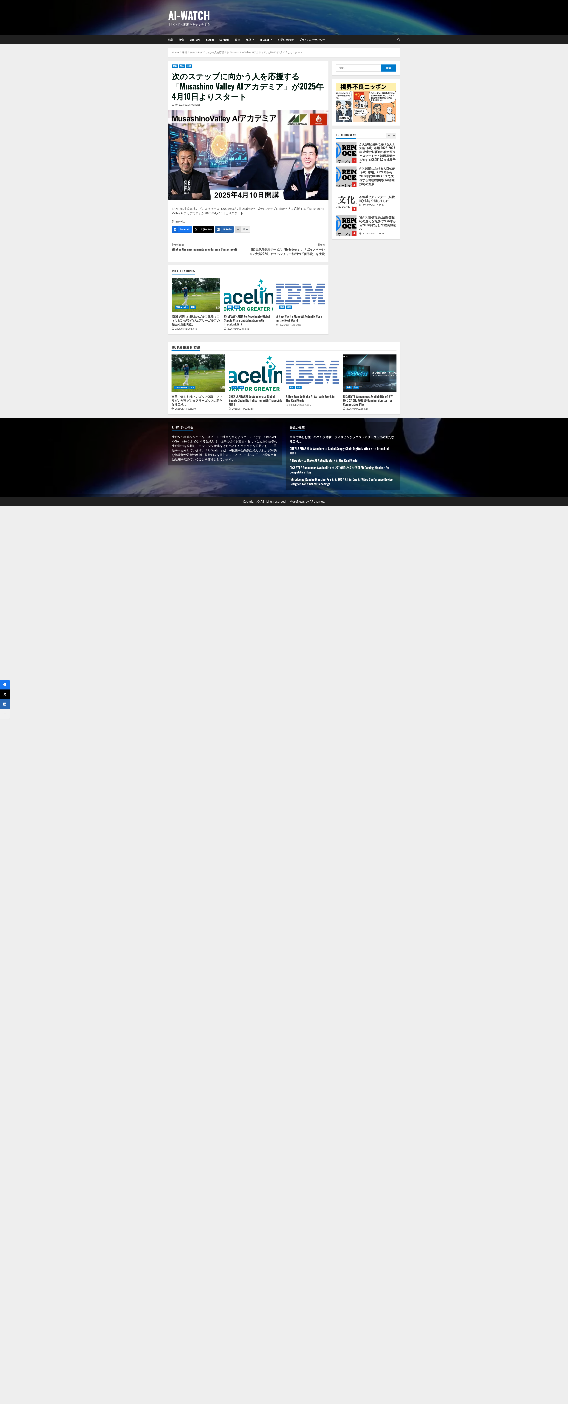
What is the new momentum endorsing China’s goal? (210, 247)
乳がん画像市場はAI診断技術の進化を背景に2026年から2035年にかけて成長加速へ (346, 225)
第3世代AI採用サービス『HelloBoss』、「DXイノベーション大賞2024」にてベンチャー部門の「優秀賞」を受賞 (286, 249)
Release (264, 39)
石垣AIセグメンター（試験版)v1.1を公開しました (346, 201)
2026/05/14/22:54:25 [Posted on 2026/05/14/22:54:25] (290, 324)
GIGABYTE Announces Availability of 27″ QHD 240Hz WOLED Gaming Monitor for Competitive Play (369, 373)
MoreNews (297, 501)
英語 (237, 307)
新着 (175, 66)
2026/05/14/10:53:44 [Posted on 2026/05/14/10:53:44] (373, 205)
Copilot (224, 39)
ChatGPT (195, 39)
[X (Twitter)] (203, 229)
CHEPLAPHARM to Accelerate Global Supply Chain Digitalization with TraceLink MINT (248, 295)
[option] (366, 154)
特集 (181, 39)
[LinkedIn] (224, 229)
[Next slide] (393, 135)
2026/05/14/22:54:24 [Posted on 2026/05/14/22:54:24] (357, 408)
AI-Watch (189, 15)
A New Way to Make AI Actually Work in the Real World (300, 295)
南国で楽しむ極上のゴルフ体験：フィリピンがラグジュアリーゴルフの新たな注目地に (196, 295)
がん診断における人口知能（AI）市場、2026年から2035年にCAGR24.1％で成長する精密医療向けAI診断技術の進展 (346, 176)
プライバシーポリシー (312, 39)
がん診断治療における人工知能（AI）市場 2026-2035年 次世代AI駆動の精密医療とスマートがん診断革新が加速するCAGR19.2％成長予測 (346, 152)
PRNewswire (182, 307)
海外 (248, 39)
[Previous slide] (388, 135)
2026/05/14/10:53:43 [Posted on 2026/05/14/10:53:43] (373, 233)
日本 (237, 39)
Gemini (210, 39)
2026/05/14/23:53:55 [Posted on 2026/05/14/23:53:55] (238, 328)
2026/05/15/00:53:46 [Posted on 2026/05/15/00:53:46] (186, 328)
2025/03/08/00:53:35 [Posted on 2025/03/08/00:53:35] (189, 104)
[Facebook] (182, 229)
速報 (170, 39)
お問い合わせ (286, 39)
